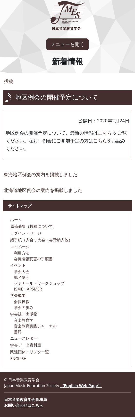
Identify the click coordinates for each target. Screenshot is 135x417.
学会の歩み (23, 307)
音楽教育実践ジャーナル (35, 326)
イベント (17, 265)
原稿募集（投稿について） (33, 226)
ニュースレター (23, 338)
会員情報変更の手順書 (33, 259)
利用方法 (21, 253)
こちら (105, 132)
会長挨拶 (21, 301)
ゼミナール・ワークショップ (38, 283)
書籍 (17, 332)
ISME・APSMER (27, 289)
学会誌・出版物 (23, 314)
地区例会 (21, 277)
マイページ (19, 246)
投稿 (8, 81)
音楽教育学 (23, 320)
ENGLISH (17, 358)
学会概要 (17, 295)
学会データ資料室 (25, 345)
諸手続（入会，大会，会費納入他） (40, 240)
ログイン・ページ (25, 233)
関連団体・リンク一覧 (29, 351)
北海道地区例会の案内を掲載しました (43, 190)
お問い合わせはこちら (23, 405)
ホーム (15, 219)
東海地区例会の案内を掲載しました (40, 174)
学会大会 (21, 271)
